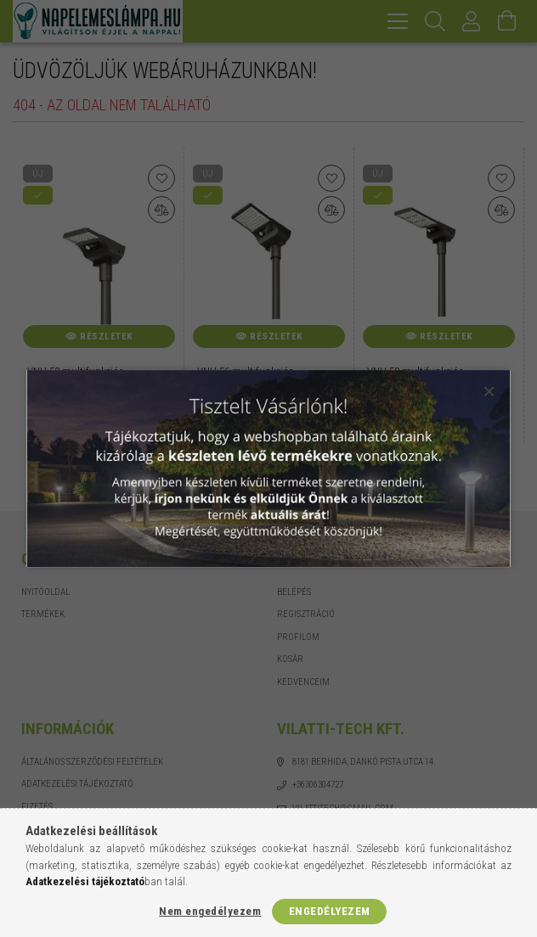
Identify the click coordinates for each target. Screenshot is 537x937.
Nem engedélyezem (210, 911)
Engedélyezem (329, 911)
